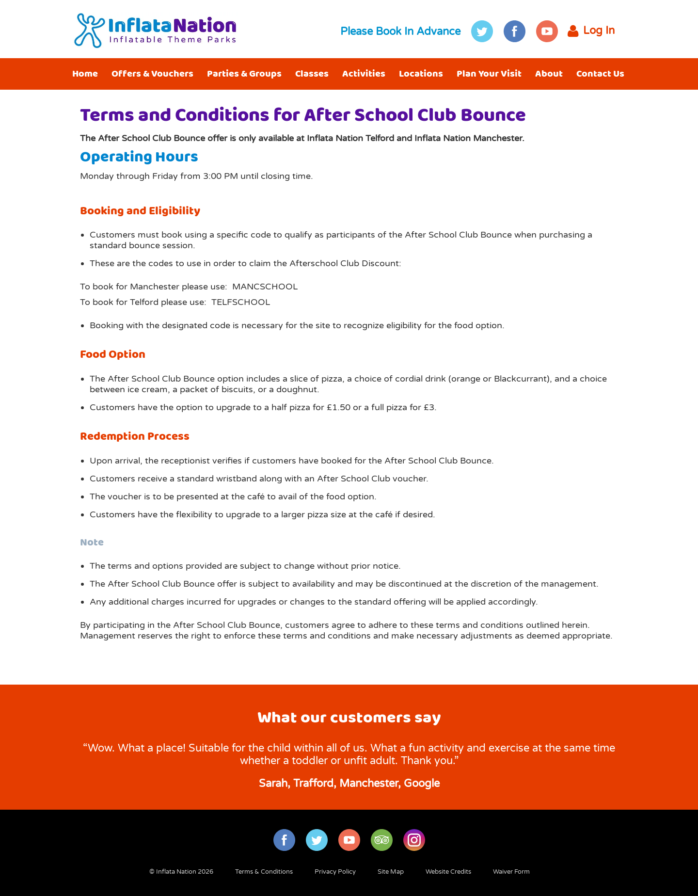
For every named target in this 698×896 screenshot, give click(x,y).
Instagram (414, 840)
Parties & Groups (244, 73)
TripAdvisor (382, 840)
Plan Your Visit (489, 73)
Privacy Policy (335, 872)
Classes (312, 73)
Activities (363, 73)
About (549, 73)
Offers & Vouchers (152, 73)
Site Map (391, 872)
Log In (591, 31)
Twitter (482, 31)
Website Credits (448, 872)
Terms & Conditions (264, 872)
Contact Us (600, 73)
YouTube (547, 31)
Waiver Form (511, 872)
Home (85, 73)
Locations (421, 73)
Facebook (514, 31)
